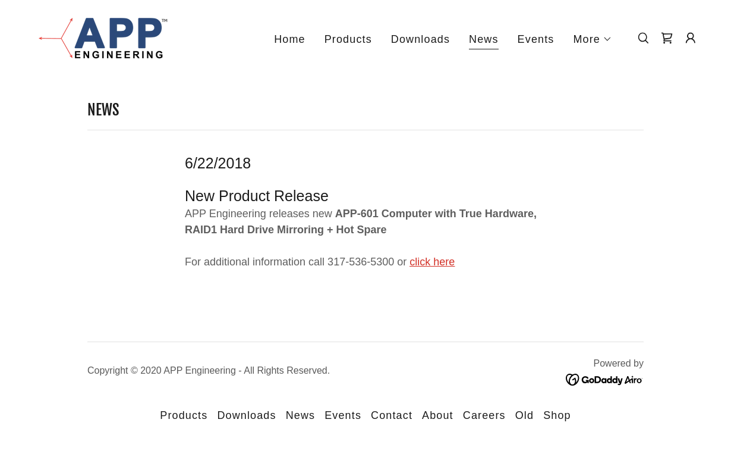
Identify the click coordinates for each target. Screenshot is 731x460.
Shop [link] (557, 415)
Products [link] (348, 39)
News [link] (484, 39)
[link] (100, 37)
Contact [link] (391, 415)
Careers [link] (484, 415)
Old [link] (524, 415)
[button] (592, 39)
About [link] (437, 415)
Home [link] (289, 39)
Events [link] (536, 39)
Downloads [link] (420, 39)
